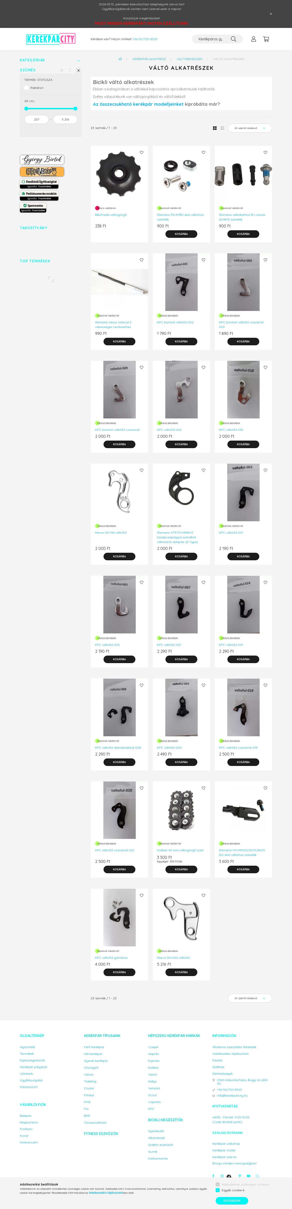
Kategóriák (32, 60)
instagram (222, 1176)
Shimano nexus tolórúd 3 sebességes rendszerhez (113, 324)
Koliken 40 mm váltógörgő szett (180, 850)
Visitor (152, 1074)
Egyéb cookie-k (233, 1190)
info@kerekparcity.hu (232, 1096)
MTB (87, 1102)
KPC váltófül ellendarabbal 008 (118, 748)
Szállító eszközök (160, 1145)
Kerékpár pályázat (33, 1067)
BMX (87, 1116)
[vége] (65, 119)
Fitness (89, 1095)
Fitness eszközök (101, 1133)
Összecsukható (95, 1123)
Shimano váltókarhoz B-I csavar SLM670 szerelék (242, 217)
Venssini (154, 1088)
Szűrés (28, 70)
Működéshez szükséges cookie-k (245, 1184)
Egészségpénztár (32, 1060)
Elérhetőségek (222, 1074)
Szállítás (218, 1067)
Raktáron (37, 88)
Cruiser (89, 1088)
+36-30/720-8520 (145, 39)
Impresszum (29, 1087)
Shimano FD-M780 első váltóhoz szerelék (180, 217)
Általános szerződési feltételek (234, 1047)
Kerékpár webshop (226, 1144)
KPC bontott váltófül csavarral (117, 430)
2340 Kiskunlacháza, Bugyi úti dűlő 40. (242, 1082)
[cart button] (265, 39)
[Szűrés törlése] (69, 70)
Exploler (154, 1061)
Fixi (86, 1109)
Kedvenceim (29, 1142)
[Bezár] (271, 14)
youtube (248, 1176)
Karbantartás (158, 1158)
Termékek (27, 1054)
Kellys (152, 1081)
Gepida (153, 1054)
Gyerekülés (156, 1131)
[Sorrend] (250, 128)
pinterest (239, 1176)
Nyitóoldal (27, 1047)
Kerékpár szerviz (224, 1157)
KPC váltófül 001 (231, 533)
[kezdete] (36, 119)
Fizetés (217, 1060)
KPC (151, 1109)
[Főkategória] (120, 59)
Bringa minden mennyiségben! (234, 1163)
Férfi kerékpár (94, 1047)
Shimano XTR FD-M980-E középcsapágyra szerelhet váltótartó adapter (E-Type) (177, 537)
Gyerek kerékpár (96, 1061)
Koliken (153, 1068)
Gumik (152, 1152)
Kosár (24, 1136)
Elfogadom (232, 1200)
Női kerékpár (93, 1054)
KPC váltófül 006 (169, 430)
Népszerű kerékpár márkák (174, 1035)
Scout (152, 1095)
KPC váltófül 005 (107, 645)
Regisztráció (29, 1122)
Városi (88, 1074)
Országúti (91, 1068)
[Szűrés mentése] (61, 70)
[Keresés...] (217, 39)
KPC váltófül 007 (169, 645)
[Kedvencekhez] (141, 152)
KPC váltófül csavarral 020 (114, 850)
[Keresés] (233, 39)
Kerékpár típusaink (102, 1035)
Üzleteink (26, 1074)
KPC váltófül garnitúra (111, 958)
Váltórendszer (189, 59)
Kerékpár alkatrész (149, 59)
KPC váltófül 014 (231, 645)
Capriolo (154, 1102)
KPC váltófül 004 (169, 748)
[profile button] (253, 39)
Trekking (90, 1081)
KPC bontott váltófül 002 (175, 322)
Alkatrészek (156, 1138)
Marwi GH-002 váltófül (173, 958)
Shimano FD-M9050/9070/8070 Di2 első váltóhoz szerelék (242, 852)
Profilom (26, 1129)
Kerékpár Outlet (224, 1150)
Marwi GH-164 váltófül (111, 533)
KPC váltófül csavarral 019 (238, 748)
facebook (213, 1176)
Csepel (153, 1047)
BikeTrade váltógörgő (111, 215)
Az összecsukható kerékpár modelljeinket (138, 104)
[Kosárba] (181, 234)
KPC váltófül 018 (231, 430)
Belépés (25, 1116)
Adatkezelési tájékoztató (230, 1054)
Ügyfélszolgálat (31, 1080)
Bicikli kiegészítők (165, 1120)
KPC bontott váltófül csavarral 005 (241, 324)
